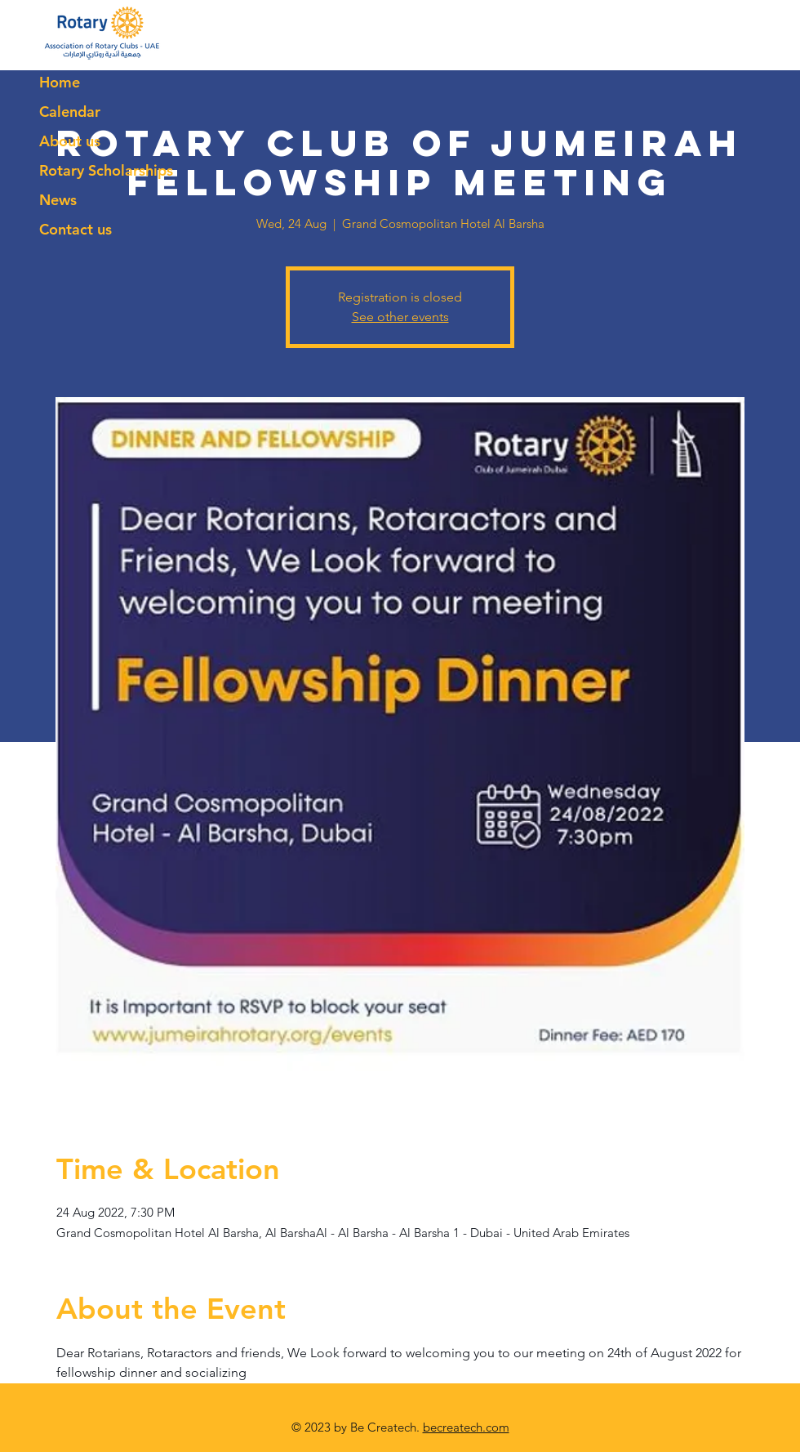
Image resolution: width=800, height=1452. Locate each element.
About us (69, 141)
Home (59, 82)
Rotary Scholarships (106, 170)
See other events (400, 316)
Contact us (75, 229)
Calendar (69, 111)
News (58, 199)
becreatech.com (466, 1427)
